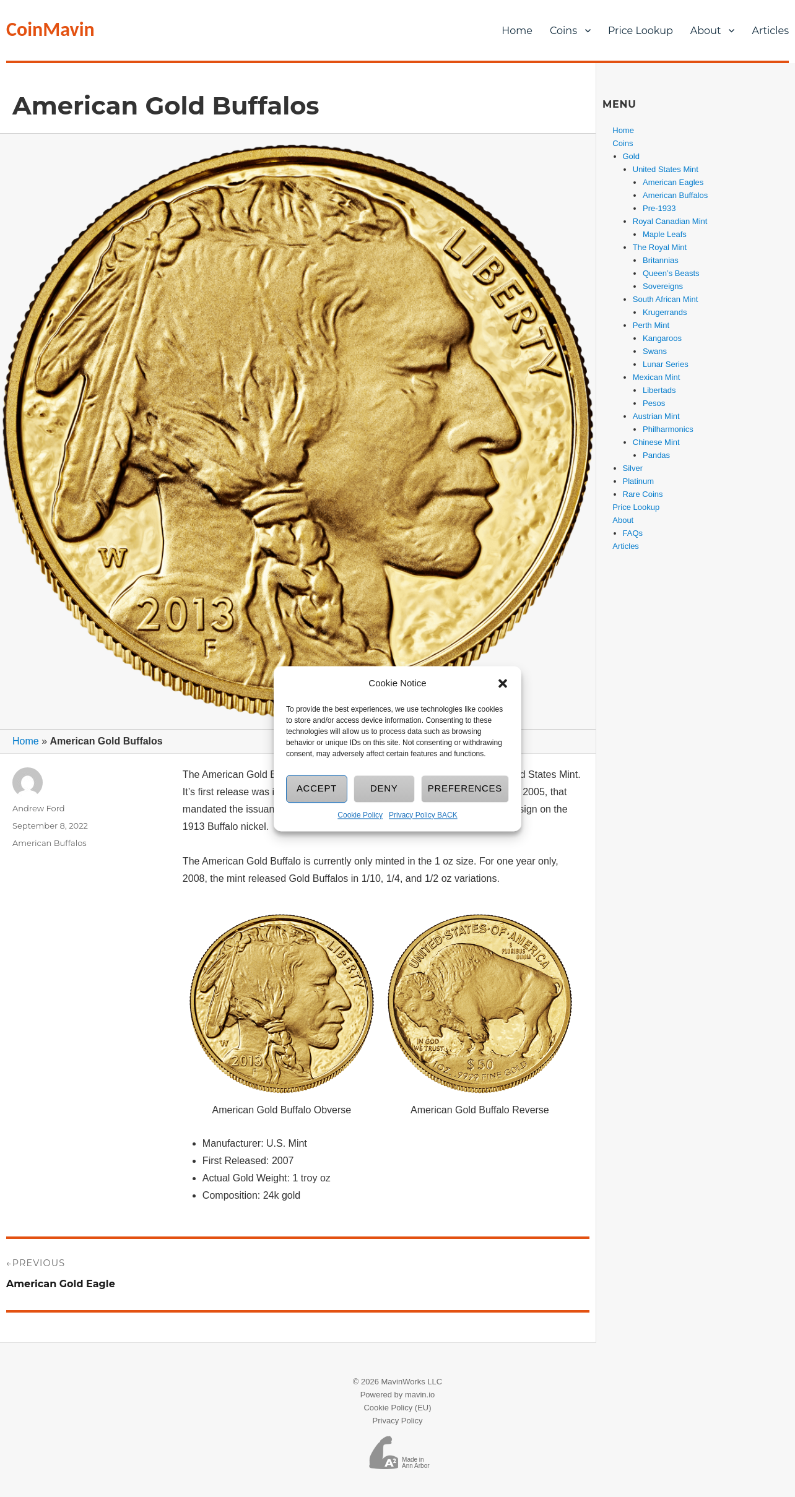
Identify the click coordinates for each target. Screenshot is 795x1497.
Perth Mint (651, 325)
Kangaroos (662, 338)
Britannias (661, 260)
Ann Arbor (415, 1465)
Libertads (659, 390)
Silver (633, 468)
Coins (563, 31)
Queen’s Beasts (671, 273)
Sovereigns (663, 286)
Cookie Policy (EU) (397, 1407)
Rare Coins (643, 494)
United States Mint (665, 169)
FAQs (633, 533)
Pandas (656, 455)
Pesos (654, 403)
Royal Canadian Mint (670, 221)
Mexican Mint (656, 377)
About (705, 31)
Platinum (638, 481)
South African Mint (665, 299)
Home (517, 31)
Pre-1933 (659, 208)
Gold (631, 156)
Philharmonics (668, 429)
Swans (655, 351)
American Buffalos (49, 843)
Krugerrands (665, 312)
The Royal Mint (660, 247)
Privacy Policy (398, 1420)
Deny (384, 788)
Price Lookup (640, 31)
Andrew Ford (38, 808)
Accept (317, 788)
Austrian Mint (656, 416)
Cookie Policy (360, 815)
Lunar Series (666, 364)
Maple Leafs (665, 234)
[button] (503, 683)
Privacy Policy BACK (423, 815)
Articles (625, 546)
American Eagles (673, 182)
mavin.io (420, 1394)
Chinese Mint (656, 442)
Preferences (465, 788)
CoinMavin (50, 29)
